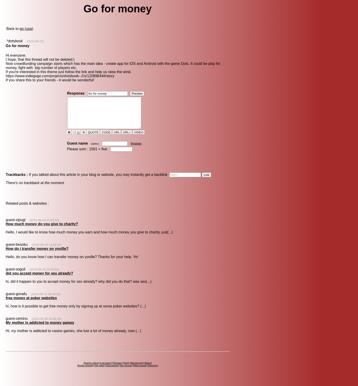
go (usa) (26, 29)
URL (117, 138)
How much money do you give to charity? (42, 230)
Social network (85, 371)
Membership (137, 369)
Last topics (105, 369)
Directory (152, 371)
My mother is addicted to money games (40, 329)
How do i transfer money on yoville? (37, 255)
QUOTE (93, 138)
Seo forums (126, 371)
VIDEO (138, 138)
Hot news (99, 371)
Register (136, 149)
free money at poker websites (31, 304)
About (148, 369)
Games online (91, 369)
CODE (106, 138)
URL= (127, 138)
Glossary (117, 369)
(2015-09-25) (35, 41)
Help (126, 369)
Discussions (112, 371)
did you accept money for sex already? (39, 279)
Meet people (140, 371)
